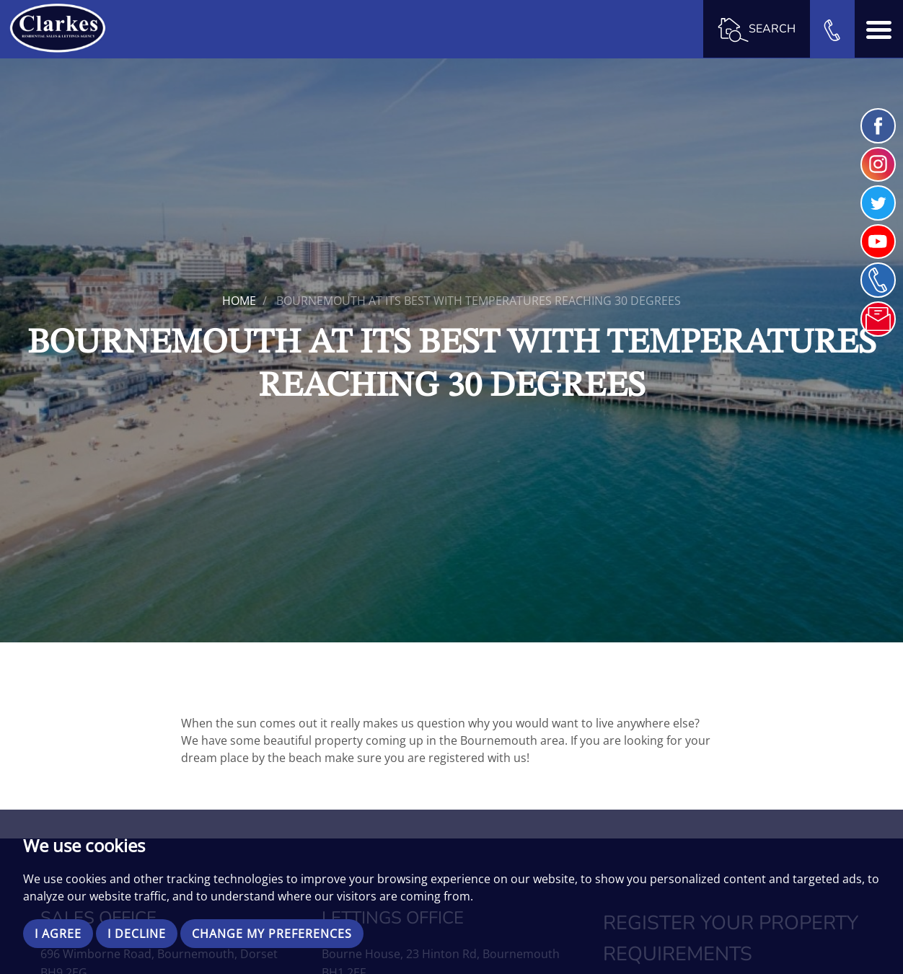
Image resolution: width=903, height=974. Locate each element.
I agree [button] (58, 934)
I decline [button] (136, 934)
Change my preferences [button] (272, 934)
